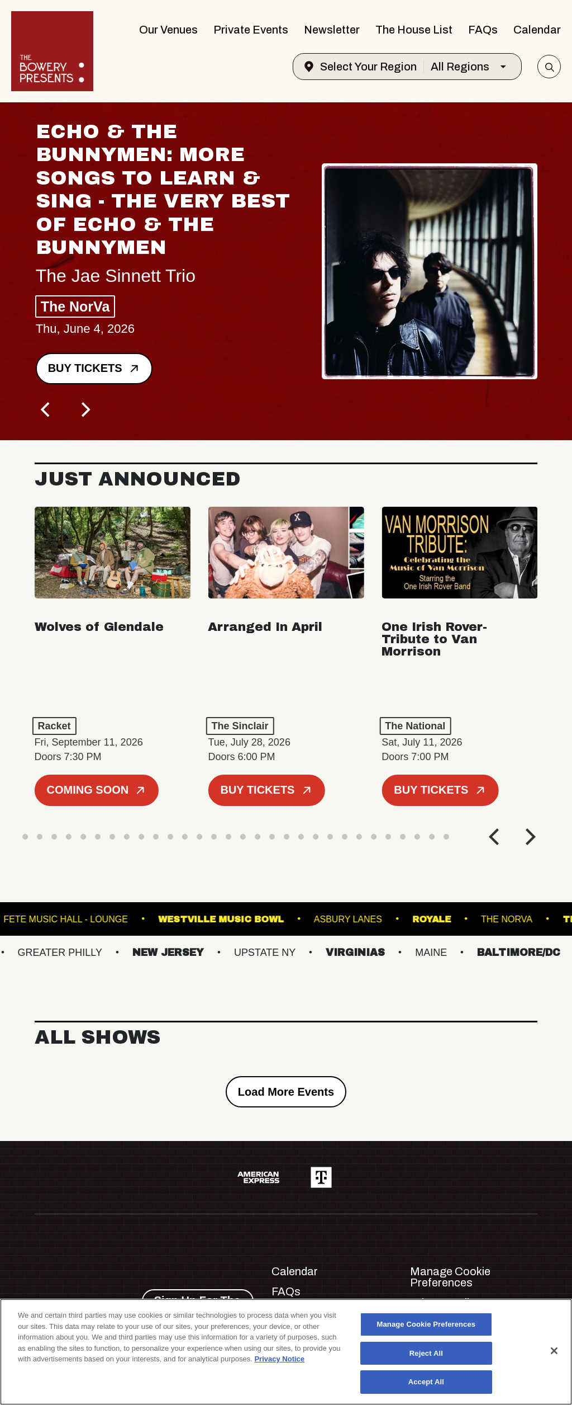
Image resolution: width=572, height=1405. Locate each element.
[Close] (554, 1350)
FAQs (483, 29)
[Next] (85, 410)
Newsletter (332, 29)
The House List (413, 29)
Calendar (537, 29)
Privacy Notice (279, 1359)
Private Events (250, 29)
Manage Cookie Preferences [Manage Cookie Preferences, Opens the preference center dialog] (426, 1324)
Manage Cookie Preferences (450, 1277)
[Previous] (47, 410)
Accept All (426, 1382)
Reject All (426, 1353)
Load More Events (286, 1092)
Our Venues (168, 29)
